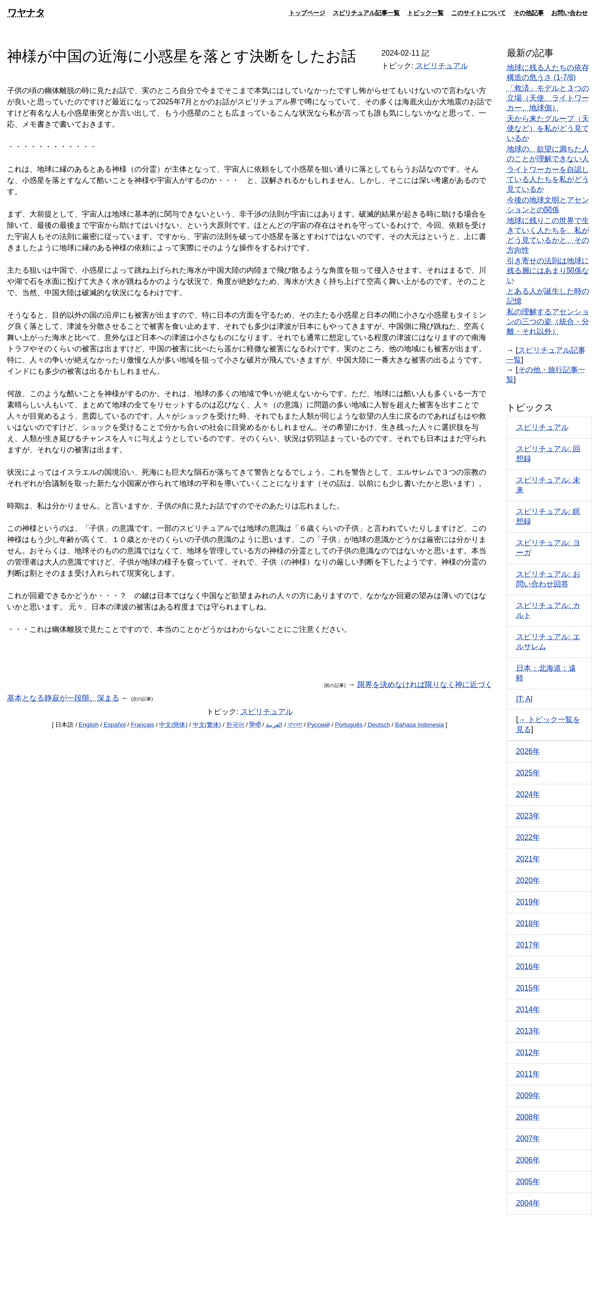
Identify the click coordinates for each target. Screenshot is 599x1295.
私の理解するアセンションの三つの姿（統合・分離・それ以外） (548, 321)
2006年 (528, 1160)
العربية (274, 724)
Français (142, 724)
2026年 (528, 751)
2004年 (528, 1203)
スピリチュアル (442, 66)
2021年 (528, 859)
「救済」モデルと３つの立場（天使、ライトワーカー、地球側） (548, 98)
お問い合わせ (569, 12)
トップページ (307, 12)
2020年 (528, 880)
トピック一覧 (425, 12)
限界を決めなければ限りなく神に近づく (425, 684)
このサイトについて (478, 12)
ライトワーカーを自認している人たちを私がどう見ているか (548, 179)
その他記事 (528, 12)
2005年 (528, 1182)
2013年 (528, 1031)
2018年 (528, 923)
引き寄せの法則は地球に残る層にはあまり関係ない (548, 270)
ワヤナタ (26, 12)
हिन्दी (255, 724)
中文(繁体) (207, 724)
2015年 (528, 988)
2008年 (528, 1117)
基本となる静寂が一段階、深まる (63, 698)
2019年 (528, 902)
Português (349, 724)
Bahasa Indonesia (419, 724)
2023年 (528, 816)
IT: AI (524, 699)
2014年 (528, 1009)
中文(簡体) (173, 724)
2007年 (528, 1139)
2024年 (528, 794)
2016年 (528, 966)
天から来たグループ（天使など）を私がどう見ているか (548, 128)
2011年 (528, 1074)
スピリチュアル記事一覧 (366, 12)
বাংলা (295, 724)
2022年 (528, 837)
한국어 (235, 724)
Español (115, 724)
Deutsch (379, 724)
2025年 (528, 773)
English (89, 724)
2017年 (528, 945)
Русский (318, 724)
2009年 (528, 1096)
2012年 (528, 1052)
